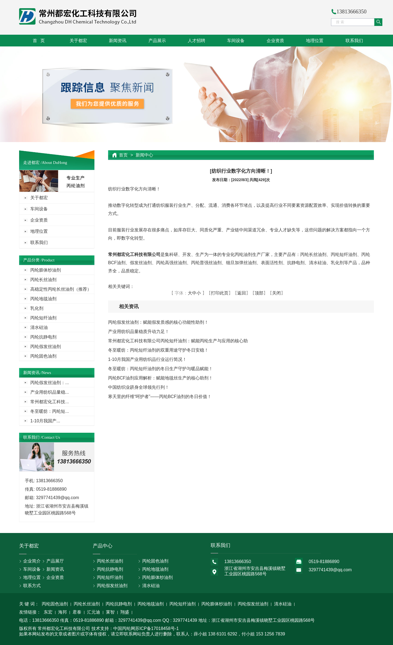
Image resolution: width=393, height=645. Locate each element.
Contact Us (51, 437)
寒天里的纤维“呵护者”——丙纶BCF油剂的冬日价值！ (160, 396)
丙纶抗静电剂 (43, 337)
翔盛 (124, 612)
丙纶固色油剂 (43, 356)
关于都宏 (78, 40)
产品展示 (157, 40)
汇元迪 (93, 612)
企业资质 (275, 40)
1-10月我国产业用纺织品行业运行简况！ (147, 359)
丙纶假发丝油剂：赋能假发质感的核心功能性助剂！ (158, 322)
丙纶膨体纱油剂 (45, 270)
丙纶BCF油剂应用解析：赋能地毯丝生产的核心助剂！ (160, 378)
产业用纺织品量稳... (49, 392)
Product (48, 260)
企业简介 (32, 561)
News (46, 372)
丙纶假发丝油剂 (45, 346)
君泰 (77, 612)
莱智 (110, 612)
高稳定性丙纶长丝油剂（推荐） (60, 289)
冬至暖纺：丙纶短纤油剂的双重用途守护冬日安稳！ (158, 350)
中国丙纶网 (124, 628)
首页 (123, 155)
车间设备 (236, 40)
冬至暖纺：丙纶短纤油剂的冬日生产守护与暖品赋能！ (160, 368)
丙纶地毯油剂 (43, 298)
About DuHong (54, 162)
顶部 (259, 293)
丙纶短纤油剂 (43, 318)
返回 (241, 293)
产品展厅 (55, 561)
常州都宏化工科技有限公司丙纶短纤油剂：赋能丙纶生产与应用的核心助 (178, 340)
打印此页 (219, 293)
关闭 (276, 293)
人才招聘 (196, 40)
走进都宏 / (32, 162)
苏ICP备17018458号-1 (157, 628)
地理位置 (314, 40)
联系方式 (32, 585)
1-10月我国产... (45, 421)
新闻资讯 (117, 40)
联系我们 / (32, 437)
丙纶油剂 (243, 254)
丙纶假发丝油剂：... (49, 382)
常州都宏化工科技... (49, 401)
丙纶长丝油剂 (43, 279)
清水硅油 (39, 327)
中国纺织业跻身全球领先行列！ (138, 387)
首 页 (39, 40)
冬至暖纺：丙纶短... (49, 411)
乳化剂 (36, 308)
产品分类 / (32, 260)
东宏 (48, 612)
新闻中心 (144, 155)
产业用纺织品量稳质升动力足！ (138, 331)
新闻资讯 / (32, 372)
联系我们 (354, 40)
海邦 (62, 612)
